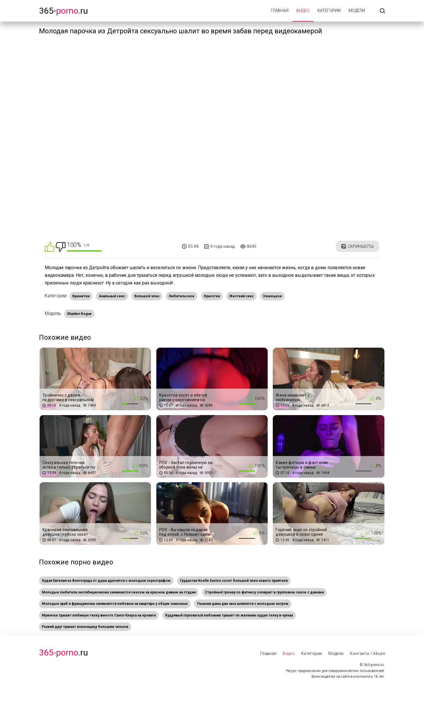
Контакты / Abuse (367, 653)
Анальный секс (112, 296)
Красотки (212, 296)
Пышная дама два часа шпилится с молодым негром (242, 604)
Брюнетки (80, 296)
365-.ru (63, 11)
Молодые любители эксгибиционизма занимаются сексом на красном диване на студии (119, 592)
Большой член (146, 296)
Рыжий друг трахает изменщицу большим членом (85, 627)
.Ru (63, 652)
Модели (357, 10)
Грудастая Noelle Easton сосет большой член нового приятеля (234, 581)
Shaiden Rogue (79, 314)
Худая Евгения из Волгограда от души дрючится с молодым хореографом (106, 581)
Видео (303, 10)
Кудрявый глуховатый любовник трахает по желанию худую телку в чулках (229, 615)
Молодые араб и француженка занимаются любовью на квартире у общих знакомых (115, 604)
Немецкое (272, 296)
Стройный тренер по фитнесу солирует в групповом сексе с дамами (264, 592)
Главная (279, 10)
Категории (329, 10)
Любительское (181, 296)
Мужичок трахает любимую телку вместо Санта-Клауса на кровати (99, 615)
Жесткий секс (241, 296)
